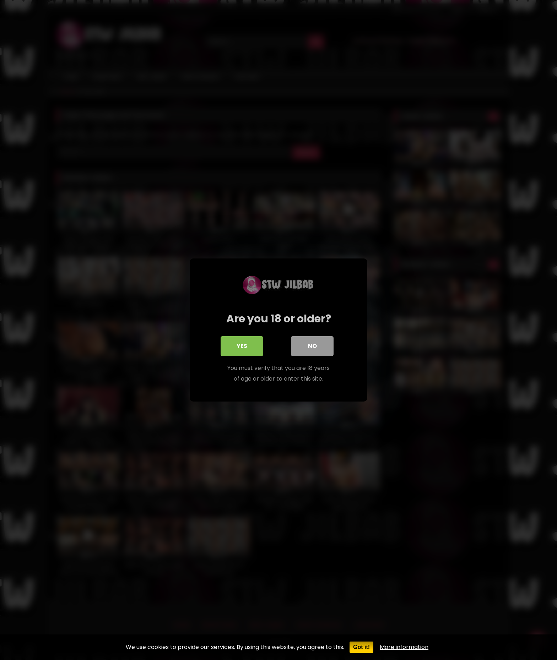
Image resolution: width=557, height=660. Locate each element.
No (312, 346)
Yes (242, 346)
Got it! (361, 647)
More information (404, 647)
